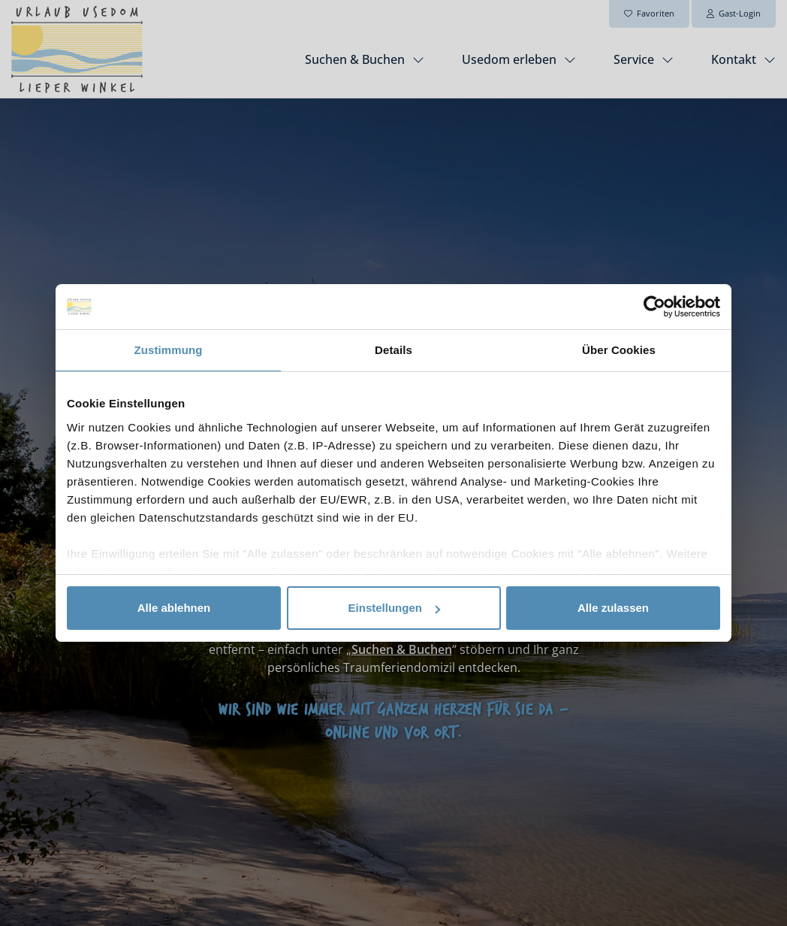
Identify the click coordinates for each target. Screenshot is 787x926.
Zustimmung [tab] (168, 349)
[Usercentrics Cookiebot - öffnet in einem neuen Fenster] (654, 306)
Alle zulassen (613, 607)
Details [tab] (393, 349)
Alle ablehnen (174, 607)
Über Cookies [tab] (619, 349)
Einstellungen (394, 607)
